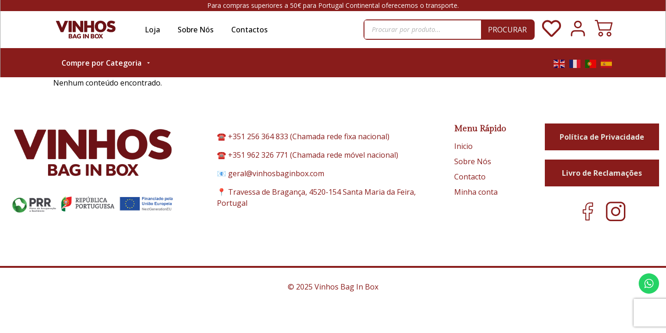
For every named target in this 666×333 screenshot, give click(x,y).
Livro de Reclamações (602, 162)
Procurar (507, 30)
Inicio (463, 135)
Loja (152, 30)
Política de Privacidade (602, 126)
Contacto (470, 166)
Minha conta (476, 181)
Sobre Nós (196, 30)
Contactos (249, 30)
